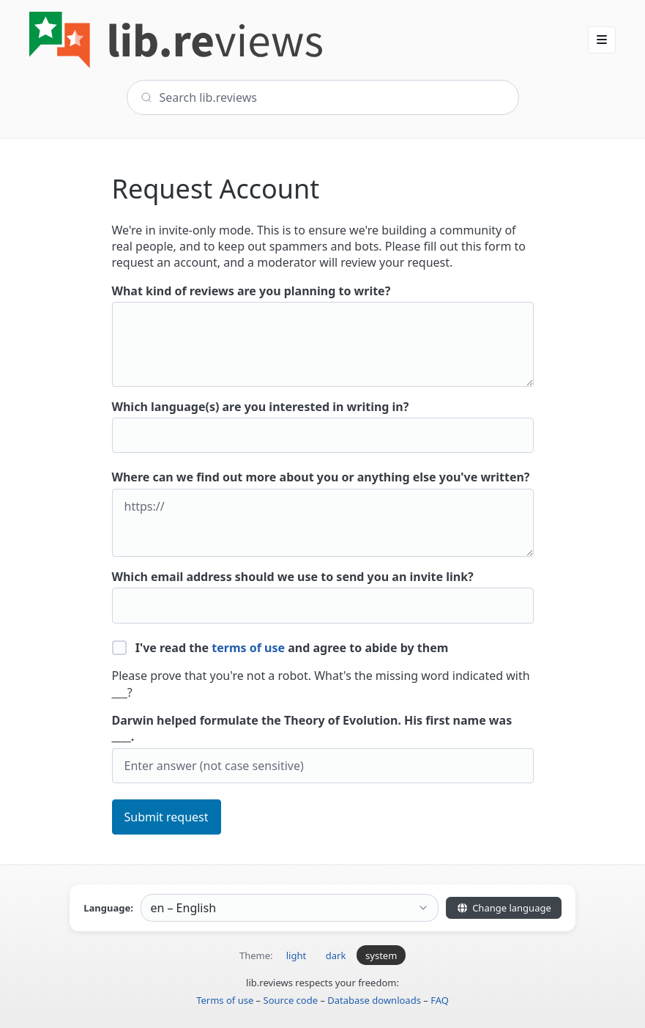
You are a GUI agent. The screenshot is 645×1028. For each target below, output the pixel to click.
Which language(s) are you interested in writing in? (323, 426)
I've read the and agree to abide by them (280, 648)
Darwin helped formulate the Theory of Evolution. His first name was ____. (323, 747)
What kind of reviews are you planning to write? (323, 335)
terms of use (248, 648)
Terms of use (224, 1000)
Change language (503, 907)
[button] (602, 39)
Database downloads (374, 1000)
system (381, 955)
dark (336, 955)
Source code (291, 1000)
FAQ (439, 1000)
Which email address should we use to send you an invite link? (323, 596)
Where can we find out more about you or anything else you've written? (323, 513)
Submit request (166, 817)
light (296, 955)
